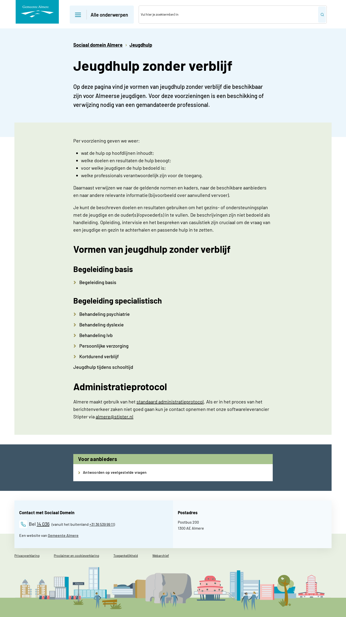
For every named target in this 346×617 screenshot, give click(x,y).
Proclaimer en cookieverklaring (76, 555)
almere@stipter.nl (114, 416)
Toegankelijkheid (125, 555)
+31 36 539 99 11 (101, 524)
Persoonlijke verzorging (104, 346)
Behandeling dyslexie (101, 324)
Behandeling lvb (96, 335)
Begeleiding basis (97, 282)
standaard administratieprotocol (170, 401)
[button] (102, 15)
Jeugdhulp (141, 45)
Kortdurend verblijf (99, 356)
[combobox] (228, 14)
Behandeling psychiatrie (104, 314)
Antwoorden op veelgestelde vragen (115, 472)
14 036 (43, 524)
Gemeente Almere (63, 535)
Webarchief (160, 555)
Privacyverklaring (26, 555)
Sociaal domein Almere (98, 45)
